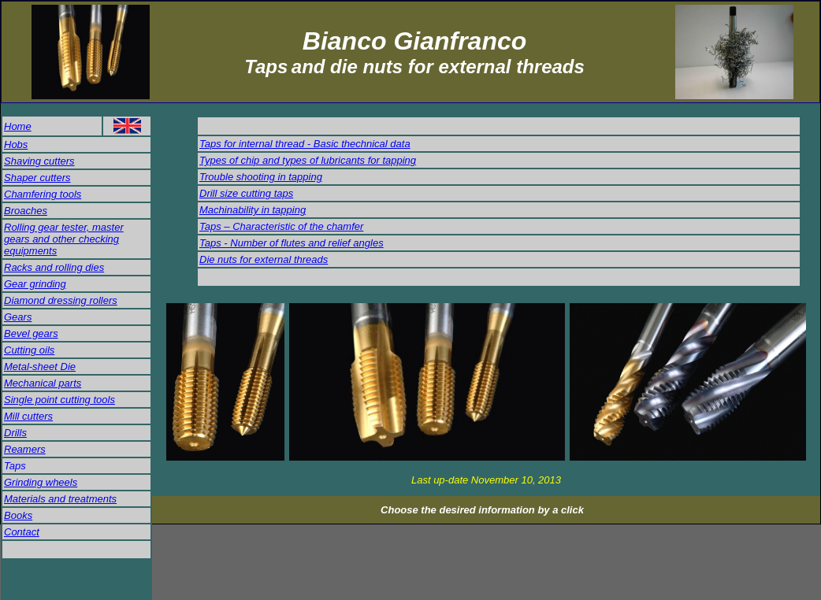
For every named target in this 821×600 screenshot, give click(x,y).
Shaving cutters (39, 161)
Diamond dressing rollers (60, 300)
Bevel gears (31, 333)
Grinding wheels (40, 482)
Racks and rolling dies (54, 267)
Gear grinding (35, 284)
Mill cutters (28, 416)
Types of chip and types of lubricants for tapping (307, 160)
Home (18, 126)
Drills (15, 433)
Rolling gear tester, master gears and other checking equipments (64, 239)
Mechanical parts (42, 383)
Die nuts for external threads (263, 259)
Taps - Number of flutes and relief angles (291, 243)
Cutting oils (29, 350)
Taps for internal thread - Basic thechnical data (304, 144)
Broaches (25, 211)
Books (18, 515)
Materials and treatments (60, 499)
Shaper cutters (37, 177)
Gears (18, 317)
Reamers (25, 449)
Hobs (16, 144)
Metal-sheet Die (40, 366)
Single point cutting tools (59, 400)
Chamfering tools (42, 194)
